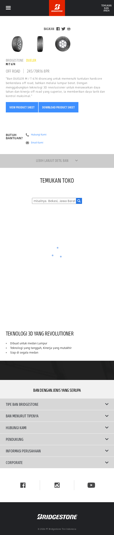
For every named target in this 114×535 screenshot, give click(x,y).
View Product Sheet (22, 107)
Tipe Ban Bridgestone (57, 404)
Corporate (57, 462)
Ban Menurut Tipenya (57, 415)
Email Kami (37, 142)
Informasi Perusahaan (57, 450)
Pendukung (57, 439)
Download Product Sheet (58, 107)
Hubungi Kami (38, 134)
